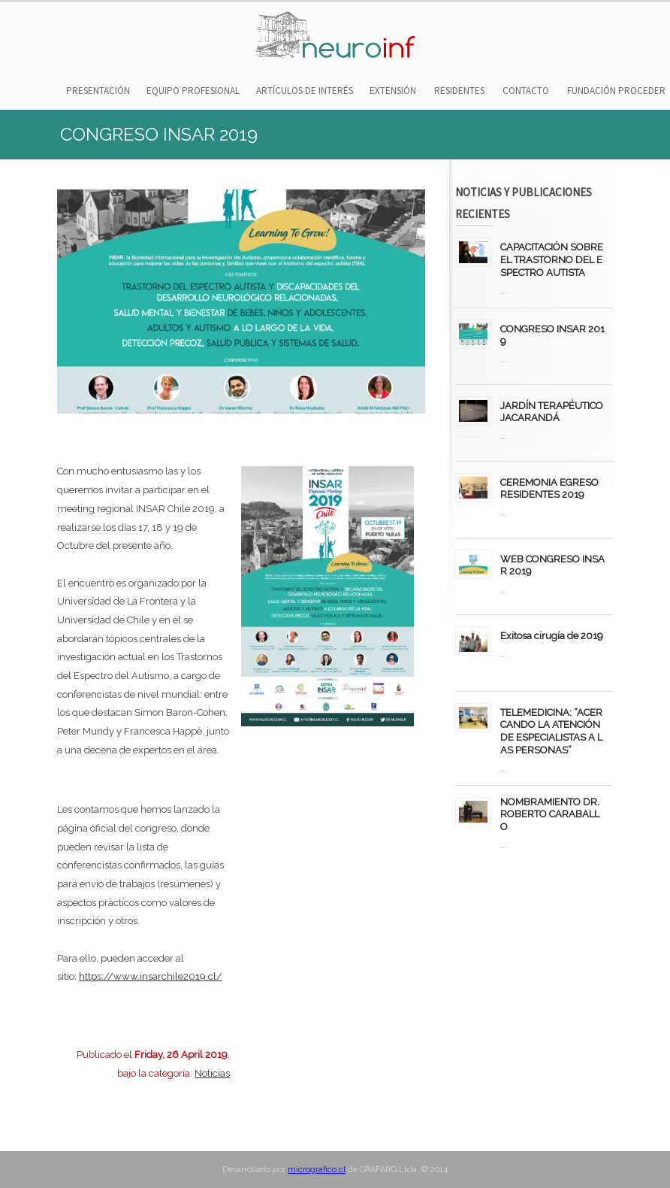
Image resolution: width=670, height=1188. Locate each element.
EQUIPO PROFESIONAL (193, 90)
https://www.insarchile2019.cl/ (150, 976)
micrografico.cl (317, 1169)
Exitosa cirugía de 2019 (551, 635)
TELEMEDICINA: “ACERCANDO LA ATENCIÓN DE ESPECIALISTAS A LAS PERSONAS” (551, 731)
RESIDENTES (459, 90)
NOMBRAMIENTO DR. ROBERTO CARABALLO (549, 814)
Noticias (212, 1073)
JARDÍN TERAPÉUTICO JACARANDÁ (551, 412)
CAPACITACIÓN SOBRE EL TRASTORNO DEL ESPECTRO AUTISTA (551, 259)
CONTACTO (525, 90)
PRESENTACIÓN (98, 90)
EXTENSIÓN (393, 90)
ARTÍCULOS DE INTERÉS (304, 90)
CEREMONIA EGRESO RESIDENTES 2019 (549, 489)
